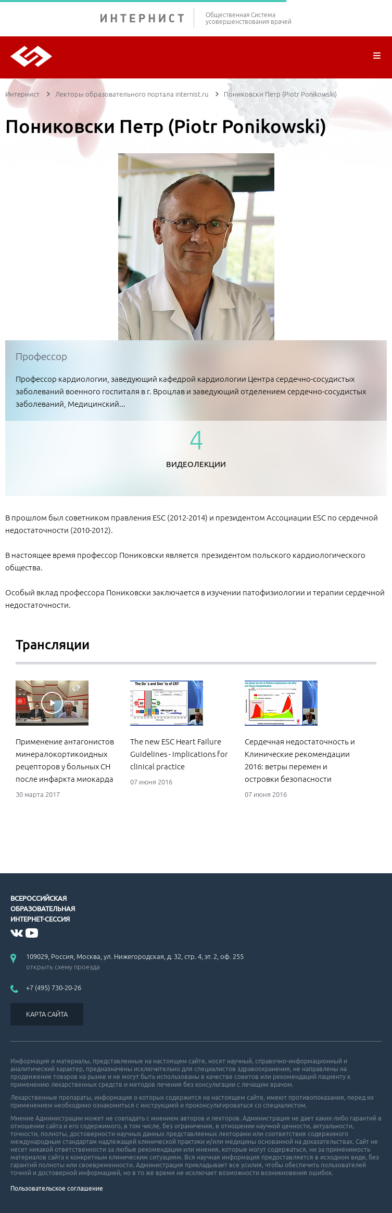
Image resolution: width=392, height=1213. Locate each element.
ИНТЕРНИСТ (147, 18)
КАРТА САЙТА (47, 1014)
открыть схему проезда (63, 966)
